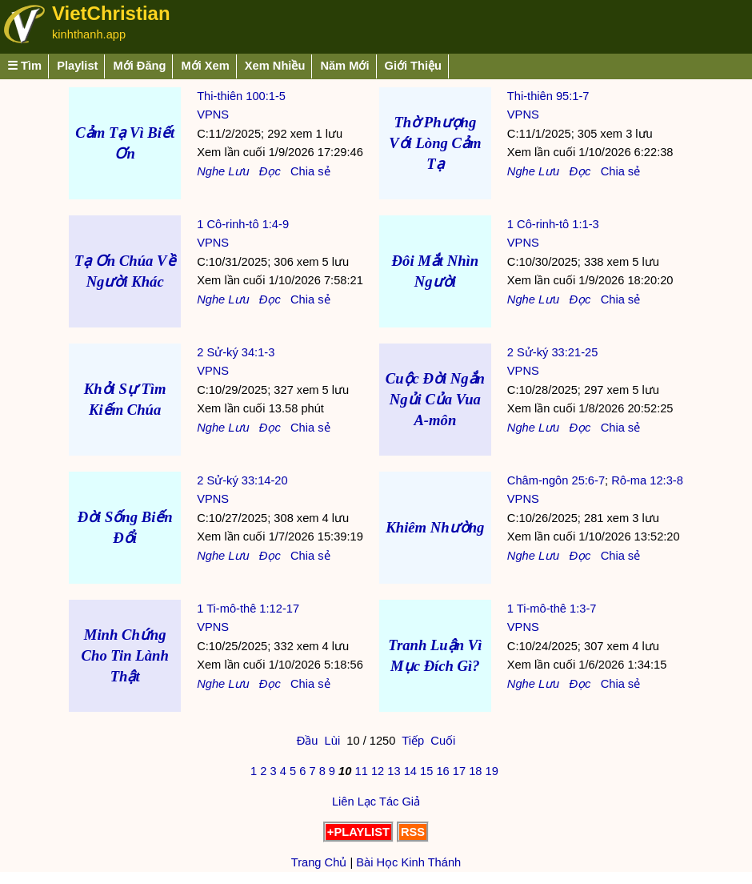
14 (410, 771)
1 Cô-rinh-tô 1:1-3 (553, 224)
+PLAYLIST (358, 832)
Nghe (211, 171)
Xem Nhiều (275, 65)
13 (393, 771)
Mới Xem (205, 65)
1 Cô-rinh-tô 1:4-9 (243, 224)
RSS (413, 832)
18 (475, 771)
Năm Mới (344, 65)
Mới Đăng (139, 65)
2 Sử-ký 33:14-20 (242, 480)
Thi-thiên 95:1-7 (548, 96)
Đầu (307, 740)
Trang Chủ (319, 862)
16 (442, 771)
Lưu (238, 171)
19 (492, 771)
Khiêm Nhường (435, 527)
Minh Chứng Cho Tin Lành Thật (125, 655)
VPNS (213, 114)
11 (360, 771)
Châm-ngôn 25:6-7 (556, 480)
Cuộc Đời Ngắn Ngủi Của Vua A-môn (435, 399)
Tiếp (413, 740)
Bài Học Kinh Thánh (408, 862)
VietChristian (111, 13)
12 (377, 771)
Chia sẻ (310, 171)
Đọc (270, 171)
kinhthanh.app (89, 34)
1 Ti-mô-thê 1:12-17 (248, 608)
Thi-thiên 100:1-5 (241, 96)
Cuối (442, 740)
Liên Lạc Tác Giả (376, 801)
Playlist (77, 65)
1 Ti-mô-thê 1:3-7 (552, 608)
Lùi (333, 740)
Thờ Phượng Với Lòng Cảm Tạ (435, 143)
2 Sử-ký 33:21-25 (552, 352)
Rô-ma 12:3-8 (647, 480)
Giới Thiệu (413, 65)
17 (459, 771)
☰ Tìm (24, 65)
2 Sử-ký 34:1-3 (235, 352)
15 (426, 771)
